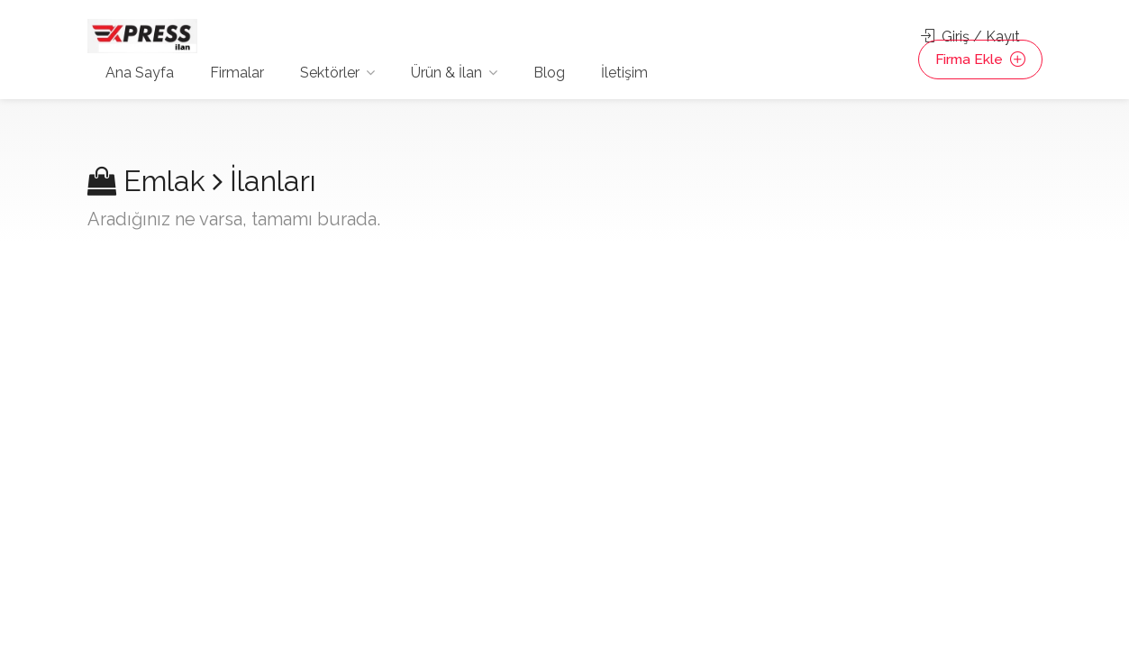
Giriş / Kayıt (970, 36)
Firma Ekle (978, 60)
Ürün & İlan (446, 72)
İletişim (624, 72)
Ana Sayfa (139, 72)
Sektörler (330, 72)
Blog (549, 72)
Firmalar (237, 72)
